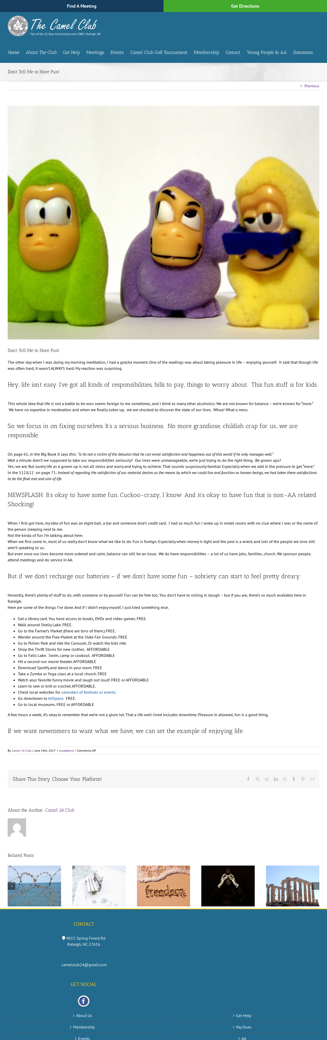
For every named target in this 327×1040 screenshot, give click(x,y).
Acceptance (66, 750)
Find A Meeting (82, 6)
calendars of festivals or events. (88, 692)
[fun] (163, 222)
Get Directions (245, 6)
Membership (84, 1027)
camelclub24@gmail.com (84, 964)
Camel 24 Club (21, 750)
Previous (312, 85)
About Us (84, 1015)
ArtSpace (55, 698)
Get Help (243, 1015)
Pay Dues (243, 1027)
